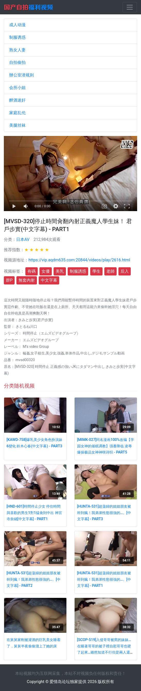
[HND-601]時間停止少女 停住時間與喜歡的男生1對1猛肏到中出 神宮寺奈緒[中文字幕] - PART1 (34, 512)
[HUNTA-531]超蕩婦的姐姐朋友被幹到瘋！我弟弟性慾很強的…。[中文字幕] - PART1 (104, 579)
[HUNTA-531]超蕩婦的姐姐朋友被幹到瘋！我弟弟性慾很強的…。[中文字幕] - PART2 (34, 579)
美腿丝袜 (17, 125)
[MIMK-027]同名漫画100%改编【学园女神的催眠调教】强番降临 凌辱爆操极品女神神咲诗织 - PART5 (105, 446)
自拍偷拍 (17, 62)
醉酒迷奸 (17, 100)
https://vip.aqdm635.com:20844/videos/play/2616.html (79, 260)
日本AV (22, 239)
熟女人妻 (17, 49)
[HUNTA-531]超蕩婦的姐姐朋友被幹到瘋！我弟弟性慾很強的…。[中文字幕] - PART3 (104, 512)
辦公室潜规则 (21, 75)
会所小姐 (17, 87)
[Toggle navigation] (130, 7)
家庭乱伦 (17, 112)
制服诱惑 (17, 37)
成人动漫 (17, 24)
